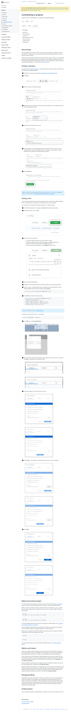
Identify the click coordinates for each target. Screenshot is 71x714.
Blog (63, 709)
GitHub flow (4, 20)
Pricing (52, 709)
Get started (3, 7)
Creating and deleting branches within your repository (44, 193)
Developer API (56, 709)
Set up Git (4, 14)
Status (41, 709)
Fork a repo (4, 18)
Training (61, 709)
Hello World (4, 12)
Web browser (35, 25)
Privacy (34, 709)
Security (37, 709)
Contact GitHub (47, 709)
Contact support (25, 703)
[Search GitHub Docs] (61, 3)
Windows (27, 21)
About (66, 709)
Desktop (29, 25)
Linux (32, 21)
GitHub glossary (5, 27)
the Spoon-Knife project (34, 68)
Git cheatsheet (5, 29)
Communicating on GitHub (7, 25)
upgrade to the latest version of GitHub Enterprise (56, 9)
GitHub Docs (6, 2)
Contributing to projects (7, 22)
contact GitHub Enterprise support (34, 10)
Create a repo (4, 16)
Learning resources (5, 31)
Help (43, 709)
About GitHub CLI (40, 310)
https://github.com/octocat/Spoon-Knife (49, 73)
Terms (31, 709)
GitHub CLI (24, 25)
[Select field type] (41, 3)
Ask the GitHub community (27, 701)
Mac (23, 21)
